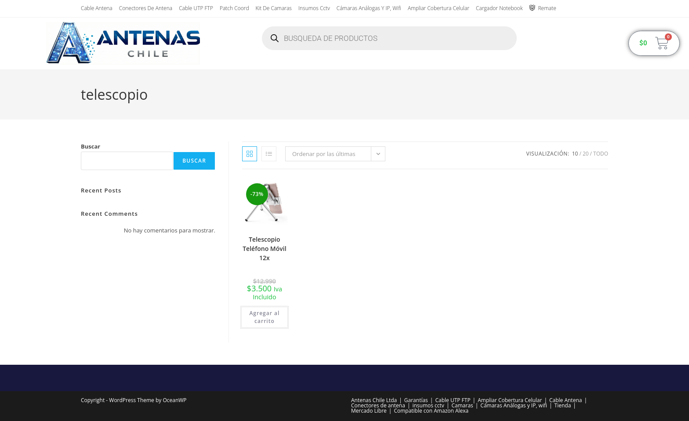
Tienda (563, 405)
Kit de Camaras (274, 8)
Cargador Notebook (499, 8)
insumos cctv (314, 8)
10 (575, 153)
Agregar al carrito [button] (264, 317)
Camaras (462, 405)
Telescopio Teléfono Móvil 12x (264, 248)
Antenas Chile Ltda (374, 400)
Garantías (416, 400)
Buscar (90, 146)
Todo (600, 153)
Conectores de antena (145, 8)
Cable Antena (96, 8)
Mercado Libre (369, 410)
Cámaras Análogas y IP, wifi (369, 8)
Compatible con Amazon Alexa (431, 410)
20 (586, 153)
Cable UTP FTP (196, 8)
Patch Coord (234, 8)
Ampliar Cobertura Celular (438, 8)
